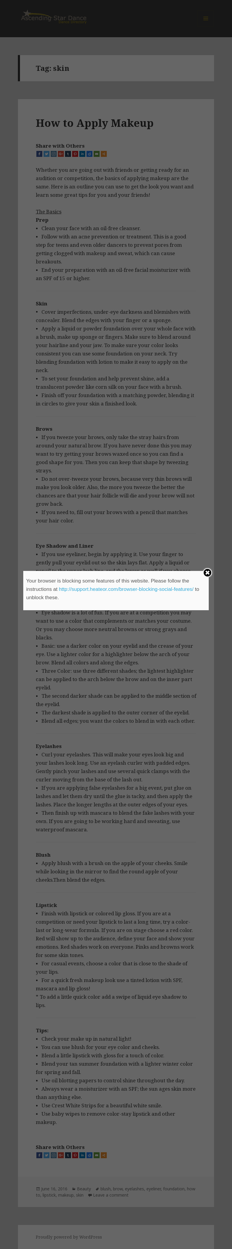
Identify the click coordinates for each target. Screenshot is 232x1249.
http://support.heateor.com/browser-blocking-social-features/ (126, 589)
